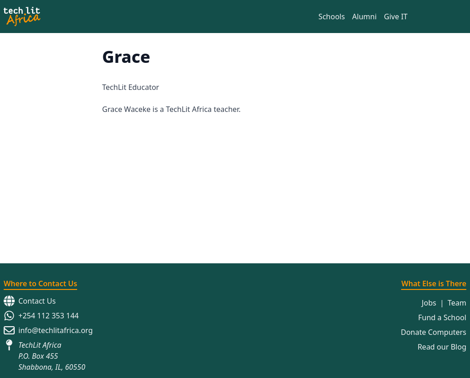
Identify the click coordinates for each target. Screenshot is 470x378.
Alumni (364, 16)
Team (457, 299)
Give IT (396, 16)
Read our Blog (442, 343)
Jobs (429, 299)
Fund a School (442, 314)
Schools (332, 16)
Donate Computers (433, 328)
